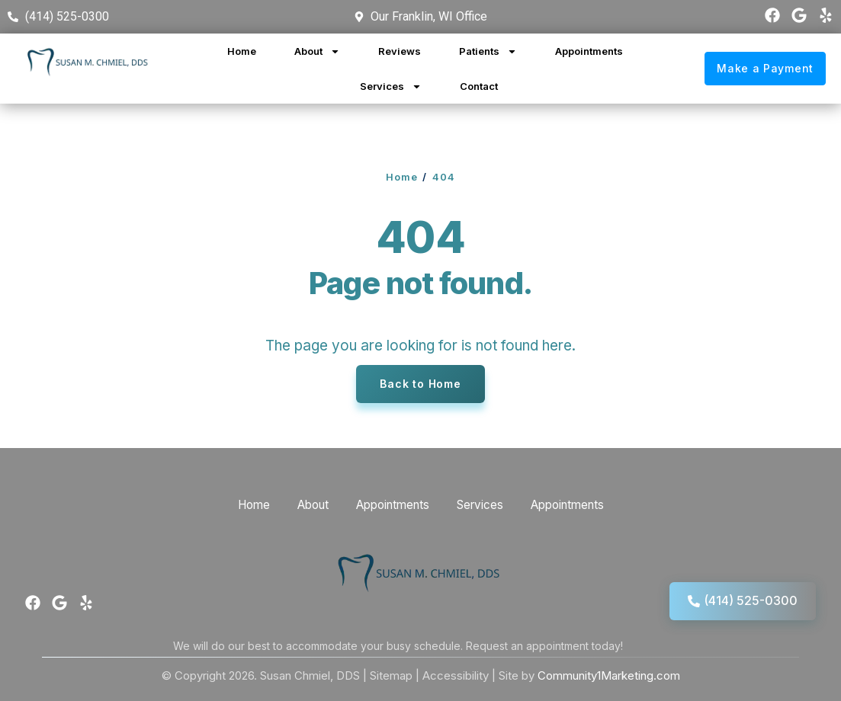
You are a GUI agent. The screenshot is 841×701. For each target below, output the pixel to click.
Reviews (399, 51)
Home (241, 51)
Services (391, 86)
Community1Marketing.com (609, 675)
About (317, 51)
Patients (488, 51)
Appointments (589, 51)
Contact (479, 86)
